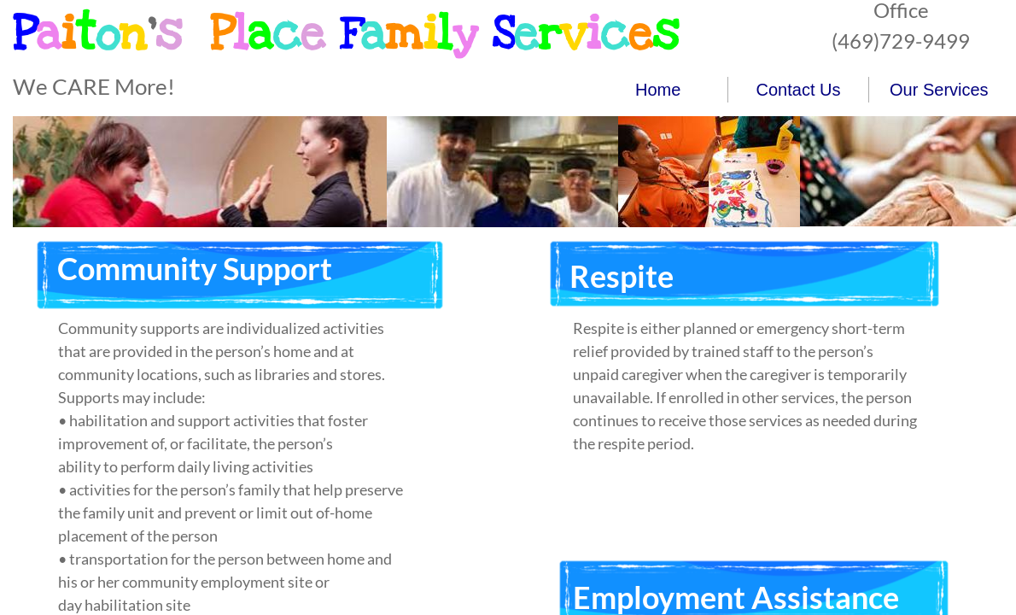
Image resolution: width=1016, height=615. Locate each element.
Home (657, 89)
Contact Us (798, 89)
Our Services (939, 89)
